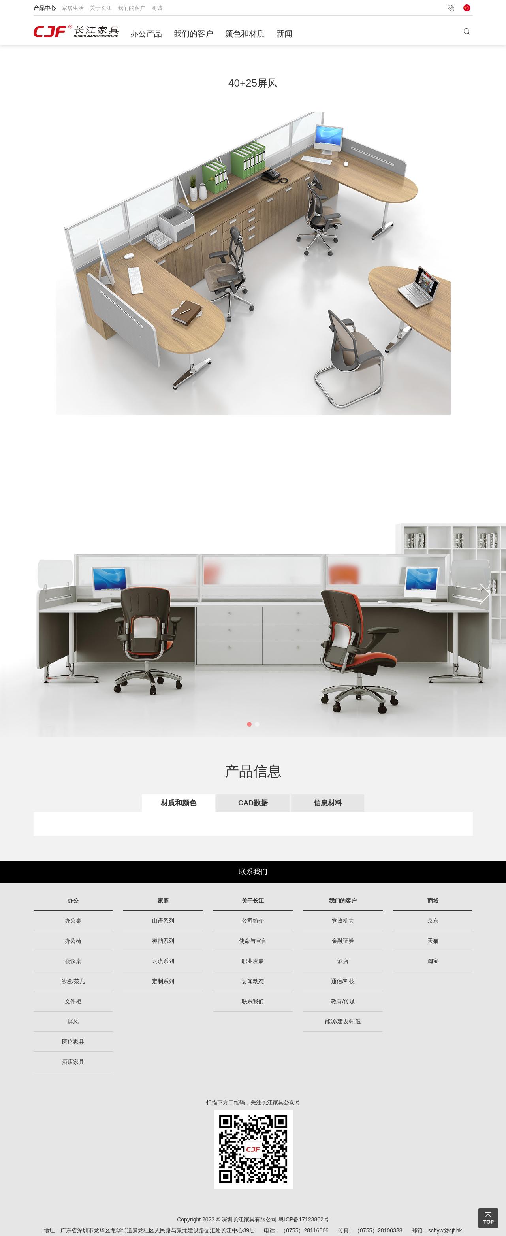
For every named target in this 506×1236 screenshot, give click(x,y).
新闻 (284, 33)
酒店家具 (73, 1062)
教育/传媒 (343, 1001)
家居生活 (73, 8)
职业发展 (253, 961)
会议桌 (73, 961)
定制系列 (163, 981)
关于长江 (101, 8)
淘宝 (432, 961)
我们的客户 (131, 8)
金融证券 (343, 941)
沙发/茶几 (73, 981)
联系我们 (253, 872)
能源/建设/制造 (343, 1021)
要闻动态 (253, 981)
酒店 (342, 961)
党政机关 (343, 921)
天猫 (432, 941)
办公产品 (146, 33)
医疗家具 (73, 1041)
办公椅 (73, 941)
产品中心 (45, 8)
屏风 (73, 1021)
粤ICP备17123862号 (303, 1219)
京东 (432, 921)
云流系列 (163, 961)
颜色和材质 (245, 33)
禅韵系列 (163, 941)
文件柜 (73, 1001)
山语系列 (163, 921)
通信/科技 (343, 981)
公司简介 (253, 921)
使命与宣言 (253, 941)
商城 (156, 8)
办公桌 (73, 921)
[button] (249, 724)
